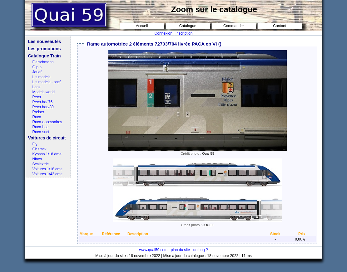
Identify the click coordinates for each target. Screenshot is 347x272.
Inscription (184, 33)
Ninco (37, 159)
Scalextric (40, 164)
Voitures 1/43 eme (47, 174)
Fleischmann (43, 62)
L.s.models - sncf (46, 82)
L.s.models (41, 77)
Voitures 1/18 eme (47, 169)
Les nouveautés (44, 41)
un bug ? (200, 250)
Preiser (38, 112)
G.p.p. (37, 67)
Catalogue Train (44, 55)
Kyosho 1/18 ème (47, 154)
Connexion (163, 33)
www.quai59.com (153, 250)
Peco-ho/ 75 (42, 102)
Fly (34, 144)
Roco (36, 117)
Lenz (36, 87)
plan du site (180, 250)
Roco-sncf (40, 132)
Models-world (43, 92)
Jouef (37, 72)
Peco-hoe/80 (43, 107)
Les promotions (44, 48)
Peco (36, 97)
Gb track (39, 149)
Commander (233, 26)
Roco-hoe (40, 127)
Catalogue (187, 26)
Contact (279, 26)
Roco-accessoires (47, 122)
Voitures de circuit (47, 137)
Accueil (142, 26)
